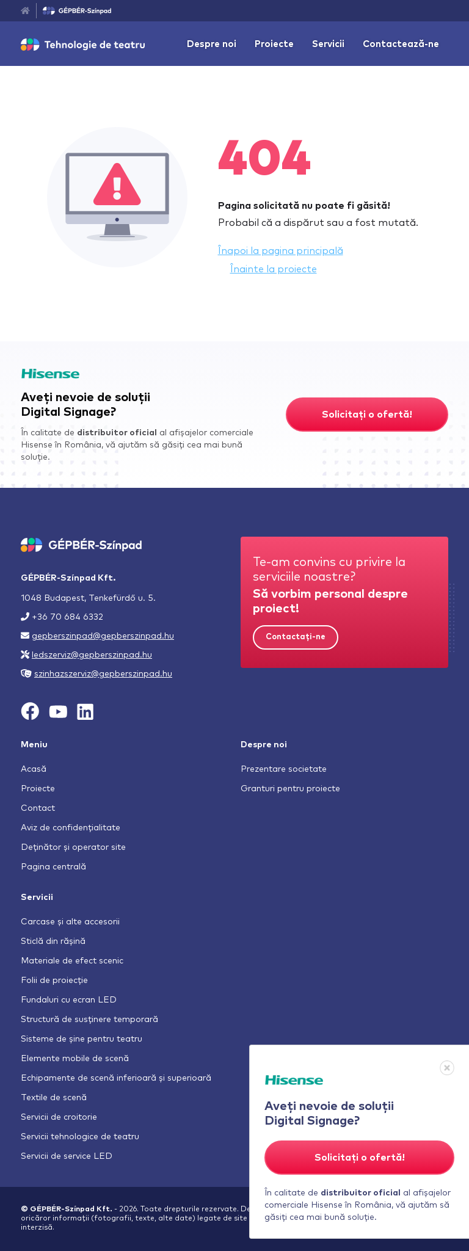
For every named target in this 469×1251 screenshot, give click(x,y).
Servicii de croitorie (59, 1117)
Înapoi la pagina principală (280, 251)
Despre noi (211, 44)
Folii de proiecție (54, 980)
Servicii (328, 44)
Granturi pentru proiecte (290, 789)
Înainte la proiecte (273, 269)
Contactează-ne (401, 44)
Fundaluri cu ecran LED (69, 1000)
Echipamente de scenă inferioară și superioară (116, 1078)
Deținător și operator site (73, 847)
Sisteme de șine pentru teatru (81, 1039)
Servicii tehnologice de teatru (80, 1137)
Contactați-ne (295, 637)
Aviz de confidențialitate (70, 828)
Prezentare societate (284, 769)
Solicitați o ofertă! (367, 414)
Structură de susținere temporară (89, 1019)
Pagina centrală (53, 867)
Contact (38, 808)
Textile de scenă (54, 1097)
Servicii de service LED (66, 1156)
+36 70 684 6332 (67, 617)
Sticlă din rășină (53, 941)
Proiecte (274, 44)
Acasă (33, 769)
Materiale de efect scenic (72, 961)
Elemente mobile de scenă (75, 1058)
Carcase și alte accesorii (70, 922)
